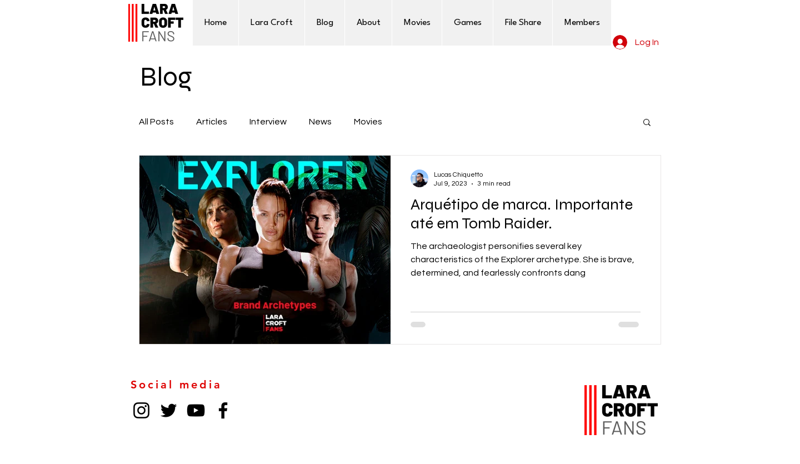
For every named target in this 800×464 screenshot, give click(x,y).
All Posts (156, 121)
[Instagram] (141, 410)
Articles (211, 121)
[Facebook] (223, 410)
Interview (268, 121)
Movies (368, 121)
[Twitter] (168, 410)
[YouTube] (196, 410)
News (320, 121)
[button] (647, 123)
